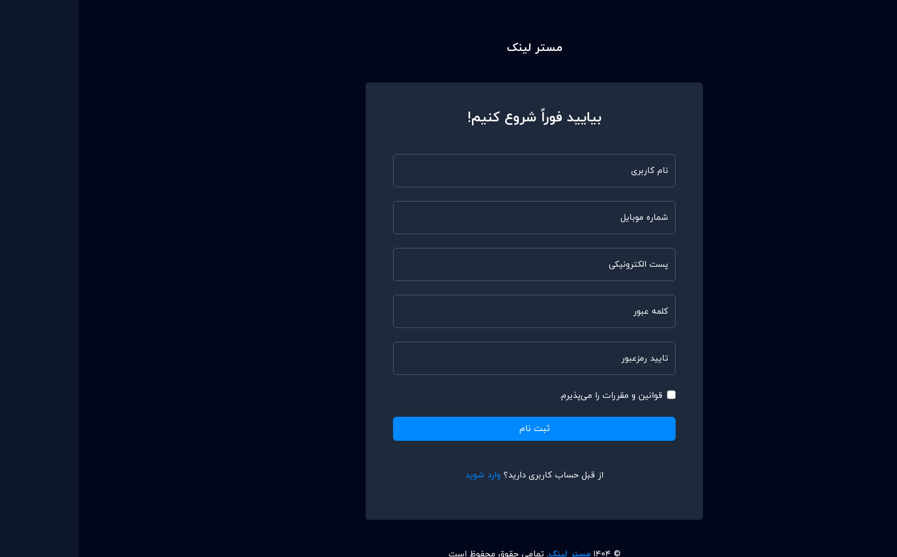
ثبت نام (455, 428)
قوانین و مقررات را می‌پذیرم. (532, 396)
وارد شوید (404, 475)
